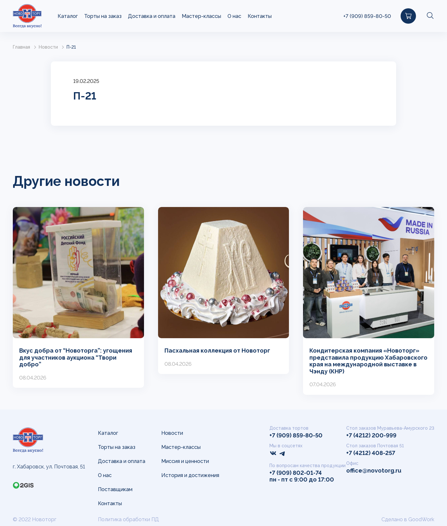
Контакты (260, 16)
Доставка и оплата (151, 16)
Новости (48, 47)
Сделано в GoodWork (407, 519)
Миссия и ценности (185, 461)
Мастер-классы (201, 16)
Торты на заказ (103, 16)
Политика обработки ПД (128, 519)
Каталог (68, 16)
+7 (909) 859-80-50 (367, 16)
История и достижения (190, 475)
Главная (21, 47)
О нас (234, 16)
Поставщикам (115, 489)
